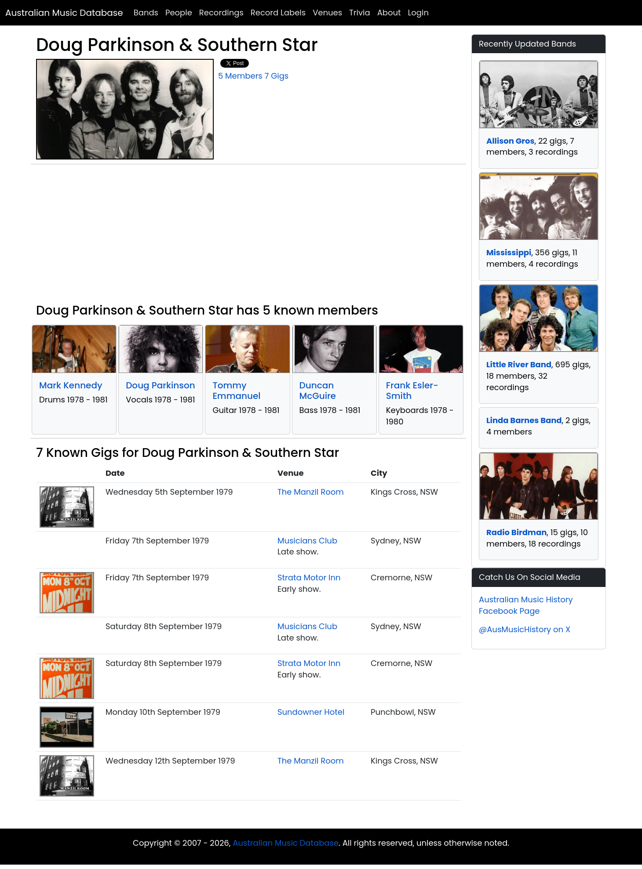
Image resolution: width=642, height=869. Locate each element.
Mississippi (508, 252)
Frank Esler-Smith (412, 390)
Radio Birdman (516, 532)
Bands (146, 12)
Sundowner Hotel (310, 711)
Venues (327, 12)
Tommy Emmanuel (236, 390)
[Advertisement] (248, 237)
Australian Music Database (64, 13)
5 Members (240, 75)
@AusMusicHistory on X (524, 629)
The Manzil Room (310, 491)
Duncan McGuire (317, 390)
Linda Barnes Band (524, 420)
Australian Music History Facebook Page (526, 605)
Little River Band (518, 364)
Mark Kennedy (70, 385)
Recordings (221, 12)
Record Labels (278, 12)
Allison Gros (510, 140)
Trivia (359, 12)
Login (418, 12)
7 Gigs (277, 75)
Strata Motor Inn (309, 577)
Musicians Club (307, 540)
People (178, 12)
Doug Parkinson (160, 385)
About (389, 12)
